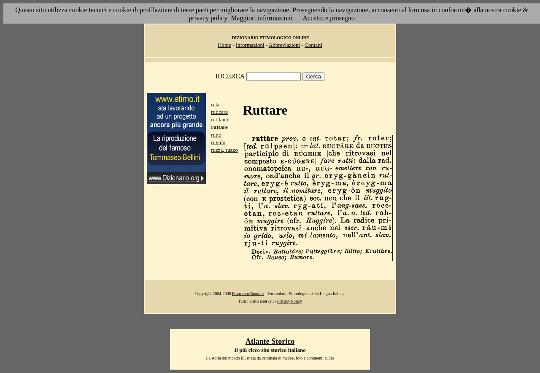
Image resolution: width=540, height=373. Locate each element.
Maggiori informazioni (261, 17)
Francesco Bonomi (248, 293)
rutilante (220, 119)
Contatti (313, 45)
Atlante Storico (270, 341)
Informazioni (250, 45)
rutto (216, 134)
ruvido (218, 142)
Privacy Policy (289, 301)
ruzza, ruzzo (224, 150)
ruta (215, 104)
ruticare (219, 112)
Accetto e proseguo (328, 17)
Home (224, 45)
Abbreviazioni (284, 45)
